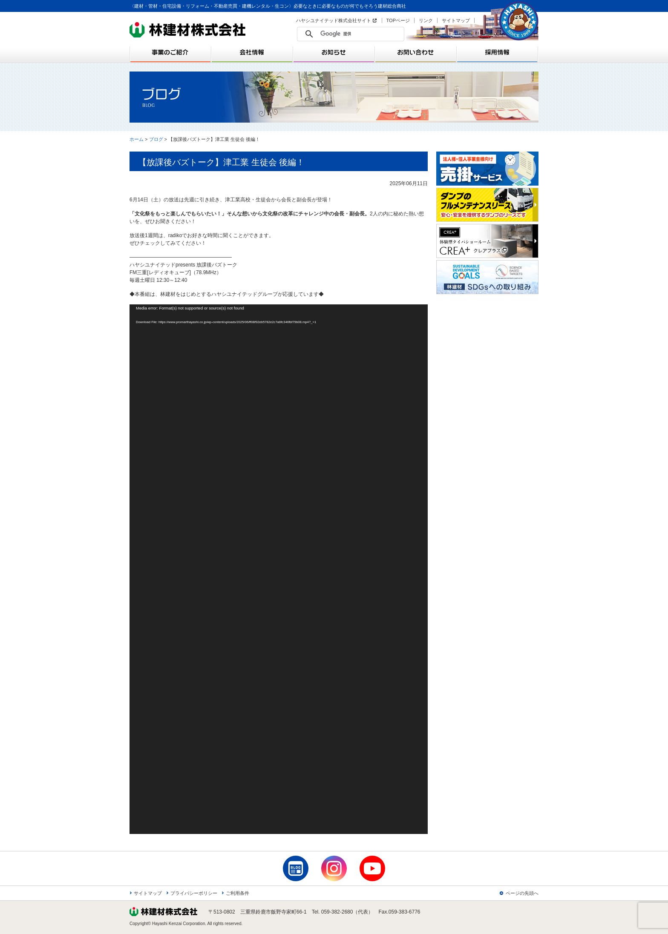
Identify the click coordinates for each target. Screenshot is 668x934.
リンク (426, 20)
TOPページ (398, 20)
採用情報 (497, 52)
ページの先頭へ (522, 893)
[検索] (352, 34)
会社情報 (252, 52)
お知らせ (334, 52)
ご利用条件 (237, 893)
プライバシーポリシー (193, 893)
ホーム (137, 139)
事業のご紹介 (170, 52)
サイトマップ (456, 20)
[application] (279, 569)
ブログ (156, 139)
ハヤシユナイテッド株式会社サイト (333, 20)
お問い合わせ (416, 52)
